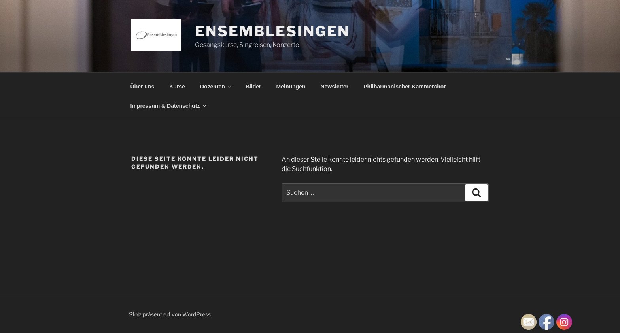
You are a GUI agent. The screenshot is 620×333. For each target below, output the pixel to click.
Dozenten (216, 86)
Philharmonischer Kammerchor (404, 86)
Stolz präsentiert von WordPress (170, 314)
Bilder (253, 86)
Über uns (142, 86)
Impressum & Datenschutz (169, 106)
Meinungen (291, 86)
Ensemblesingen (272, 31)
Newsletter (334, 86)
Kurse (177, 86)
